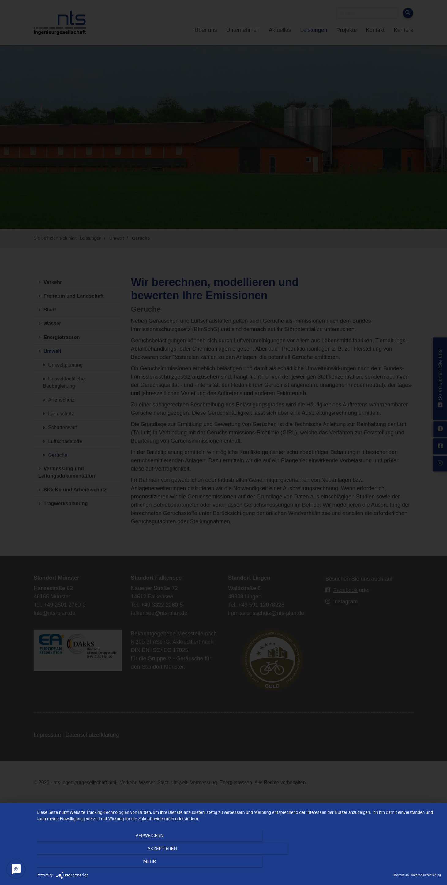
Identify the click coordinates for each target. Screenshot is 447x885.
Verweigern (97, 864)
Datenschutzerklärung (426, 875)
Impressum (401, 875)
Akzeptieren (239, 864)
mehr (380, 864)
